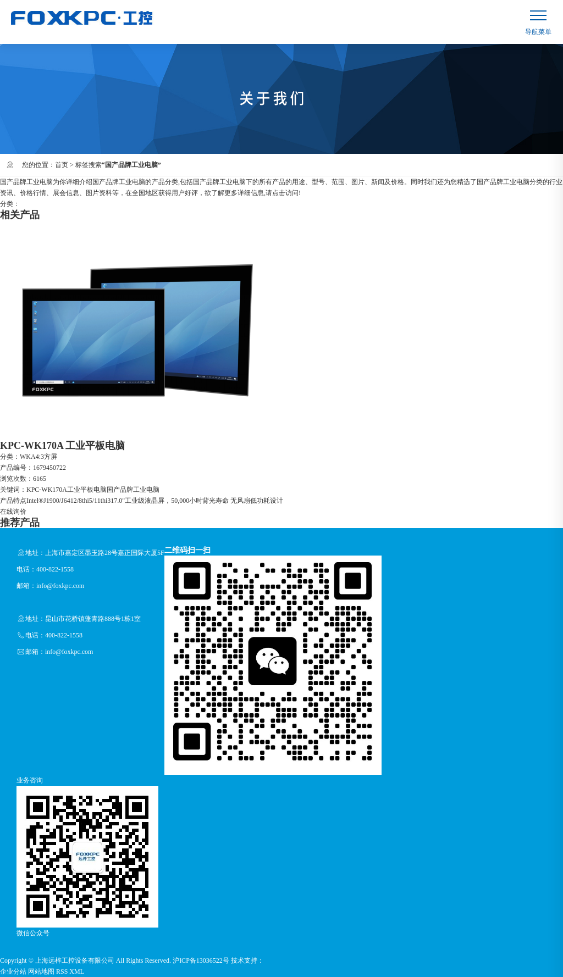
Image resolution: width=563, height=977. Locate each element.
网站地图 (41, 971)
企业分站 (13, 971)
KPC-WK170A (46, 489)
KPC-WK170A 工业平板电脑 (62, 445)
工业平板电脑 (87, 489)
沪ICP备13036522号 (201, 960)
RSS (62, 971)
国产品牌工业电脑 (133, 489)
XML (76, 971)
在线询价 (13, 511)
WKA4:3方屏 (38, 456)
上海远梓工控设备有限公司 (74, 960)
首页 (61, 165)
